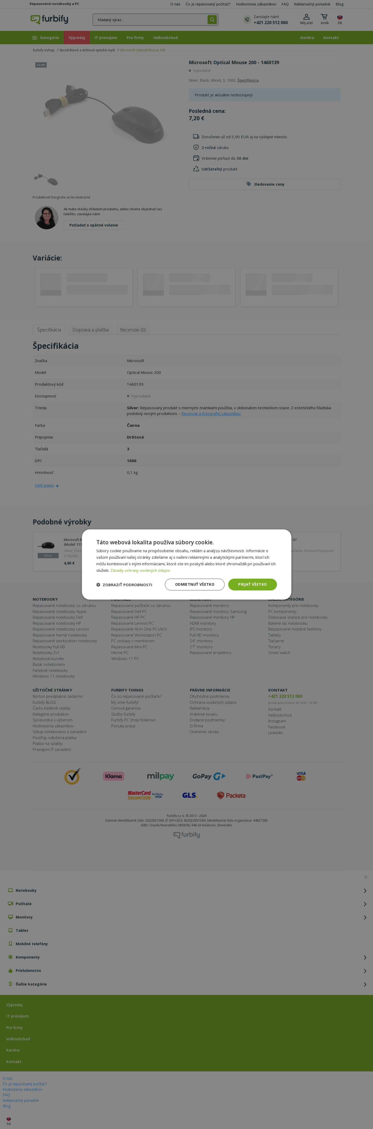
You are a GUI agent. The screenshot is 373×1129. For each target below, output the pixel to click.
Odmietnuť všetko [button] (194, 584)
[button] (124, 584)
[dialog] (186, 564)
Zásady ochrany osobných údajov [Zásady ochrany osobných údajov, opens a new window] (140, 570)
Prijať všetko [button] (252, 584)
